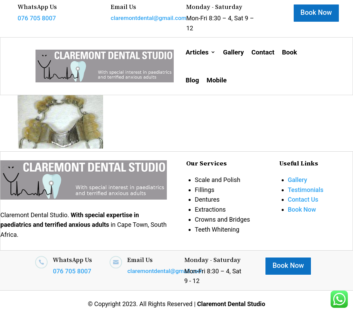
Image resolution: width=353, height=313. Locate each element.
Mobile (216, 80)
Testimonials (306, 189)
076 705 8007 (37, 18)
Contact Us (303, 199)
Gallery (233, 52)
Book (289, 52)
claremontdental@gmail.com (148, 17)
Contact (262, 52)
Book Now (316, 12)
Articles (197, 52)
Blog (192, 80)
